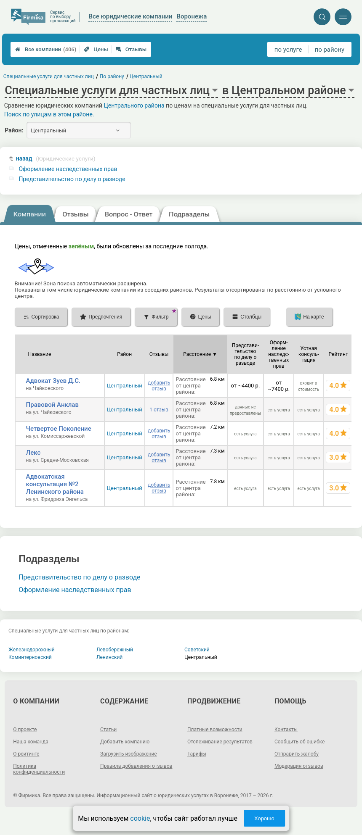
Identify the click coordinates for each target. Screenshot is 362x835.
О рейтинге (26, 754)
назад (56, 158)
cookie (140, 818)
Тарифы (196, 754)
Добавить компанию (124, 742)
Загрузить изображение (128, 754)
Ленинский (109, 657)
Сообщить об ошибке (299, 742)
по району (329, 49)
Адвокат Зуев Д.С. (53, 381)
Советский (197, 650)
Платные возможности (214, 729)
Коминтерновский (30, 657)
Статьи (108, 729)
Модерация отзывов (298, 766)
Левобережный (114, 650)
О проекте (25, 729)
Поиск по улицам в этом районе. (49, 114)
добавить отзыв (159, 386)
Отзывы (131, 49)
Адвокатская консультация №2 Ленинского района (55, 484)
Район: (14, 130)
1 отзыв (158, 410)
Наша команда (30, 742)
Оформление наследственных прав (68, 169)
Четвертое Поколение (58, 428)
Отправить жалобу (296, 754)
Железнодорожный (31, 650)
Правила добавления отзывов (136, 766)
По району (112, 76)
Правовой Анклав (52, 404)
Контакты (286, 729)
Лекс (33, 452)
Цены (96, 49)
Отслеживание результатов (220, 742)
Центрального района (134, 105)
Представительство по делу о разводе (72, 179)
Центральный (124, 385)
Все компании (45, 49)
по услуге (288, 49)
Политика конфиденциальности (39, 769)
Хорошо (264, 818)
